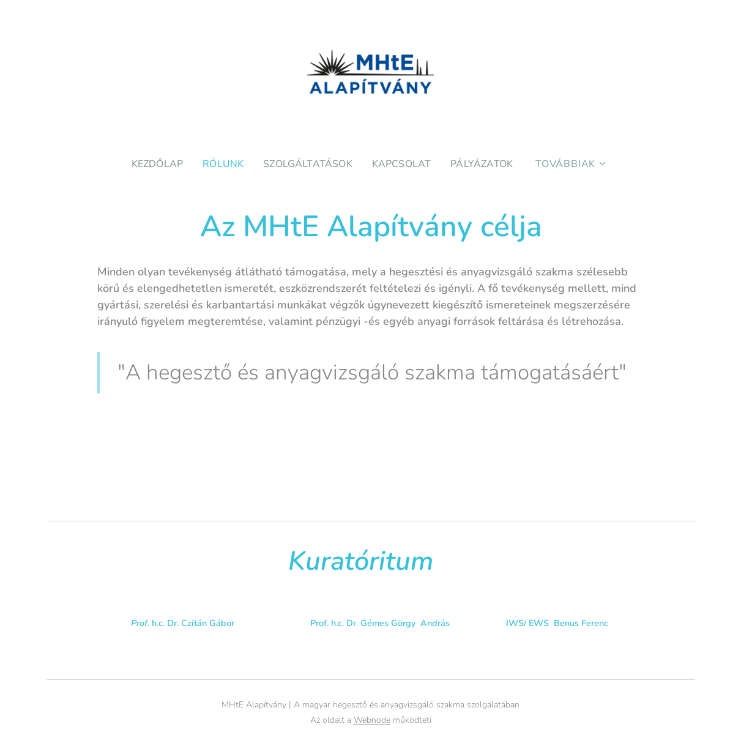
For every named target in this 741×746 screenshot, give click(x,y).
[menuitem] (154, 164)
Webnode (372, 720)
